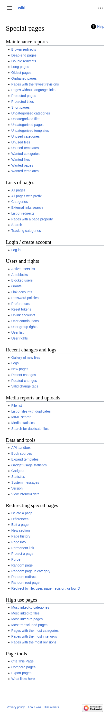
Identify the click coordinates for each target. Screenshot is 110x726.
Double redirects (23, 61)
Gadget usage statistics (29, 465)
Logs (14, 363)
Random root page (25, 583)
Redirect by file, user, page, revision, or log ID (45, 588)
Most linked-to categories (30, 607)
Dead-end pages (24, 55)
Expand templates (24, 459)
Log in (15, 250)
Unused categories (25, 136)
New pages (19, 369)
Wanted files (20, 159)
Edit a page (19, 525)
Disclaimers (51, 707)
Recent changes (23, 375)
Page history (20, 536)
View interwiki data (25, 494)
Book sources (21, 453)
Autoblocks (19, 275)
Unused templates (25, 148)
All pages (18, 190)
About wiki (34, 707)
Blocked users (22, 280)
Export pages (21, 673)
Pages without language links (33, 90)
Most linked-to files (25, 613)
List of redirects (22, 213)
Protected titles (22, 102)
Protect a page (22, 554)
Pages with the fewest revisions (35, 84)
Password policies (24, 298)
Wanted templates (24, 171)
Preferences (20, 304)
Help (100, 26)
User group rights (24, 327)
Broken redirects (23, 49)
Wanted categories (25, 154)
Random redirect (24, 577)
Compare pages (23, 667)
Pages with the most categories (35, 630)
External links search (27, 207)
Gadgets (17, 471)
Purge (15, 559)
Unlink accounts (23, 315)
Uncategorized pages (27, 125)
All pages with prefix (26, 196)
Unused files (20, 142)
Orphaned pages (24, 78)
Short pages (20, 107)
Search (16, 225)
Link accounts (21, 292)
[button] (9, 8)
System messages (25, 482)
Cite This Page (22, 661)
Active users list (23, 269)
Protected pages (23, 96)
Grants (16, 286)
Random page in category (30, 571)
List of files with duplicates (31, 411)
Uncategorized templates (30, 130)
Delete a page (21, 513)
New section (20, 530)
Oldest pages (21, 73)
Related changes (24, 381)
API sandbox (20, 448)
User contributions (25, 321)
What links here (23, 679)
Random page (22, 565)
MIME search (21, 417)
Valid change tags (24, 386)
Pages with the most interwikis (34, 636)
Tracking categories (26, 231)
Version (17, 488)
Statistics (18, 477)
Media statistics (23, 423)
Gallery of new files (25, 357)
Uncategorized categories (30, 113)
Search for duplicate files (29, 429)
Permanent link (22, 548)
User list (17, 332)
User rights (19, 338)
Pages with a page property (32, 219)
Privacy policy (16, 707)
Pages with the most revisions (33, 642)
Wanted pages (22, 165)
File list (16, 405)
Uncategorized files (25, 119)
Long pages (20, 67)
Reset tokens (21, 309)
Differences (19, 519)
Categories (19, 202)
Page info (18, 542)
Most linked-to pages (27, 619)
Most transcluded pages (29, 625)
